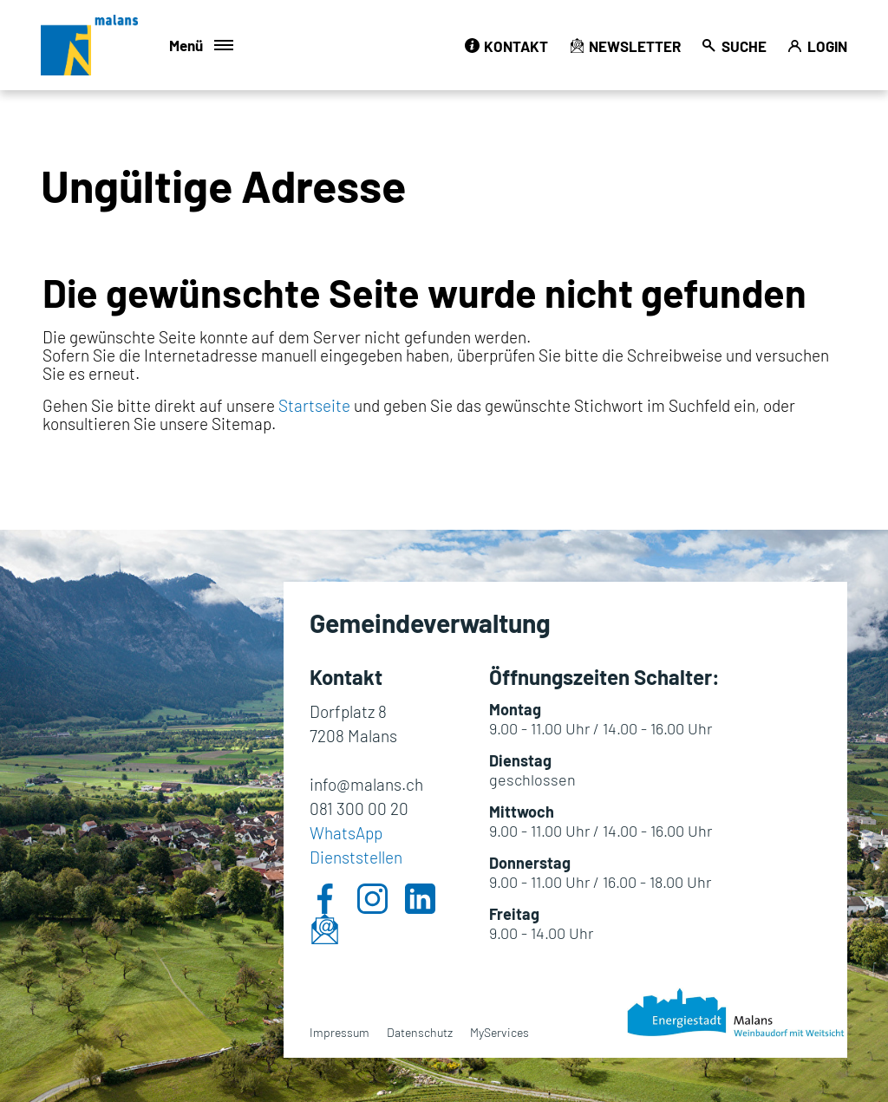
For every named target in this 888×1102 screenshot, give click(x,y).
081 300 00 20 (359, 808)
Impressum (339, 1032)
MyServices (499, 1032)
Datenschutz (420, 1032)
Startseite (314, 405)
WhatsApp (346, 833)
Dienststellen (356, 857)
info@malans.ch (366, 784)
